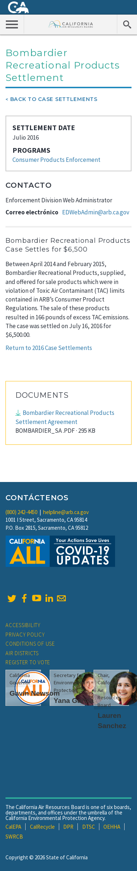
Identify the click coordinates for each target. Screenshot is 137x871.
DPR (68, 826)
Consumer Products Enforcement (56, 160)
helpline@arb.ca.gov (66, 512)
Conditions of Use (30, 643)
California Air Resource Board (71, 23)
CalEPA (13, 826)
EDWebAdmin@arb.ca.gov (95, 212)
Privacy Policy (25, 634)
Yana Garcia (74, 700)
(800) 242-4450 (21, 512)
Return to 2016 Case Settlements (48, 348)
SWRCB (14, 836)
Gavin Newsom (34, 693)
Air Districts (22, 653)
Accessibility (23, 625)
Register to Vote (27, 662)
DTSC (88, 826)
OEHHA (111, 826)
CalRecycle (42, 826)
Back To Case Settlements (54, 99)
